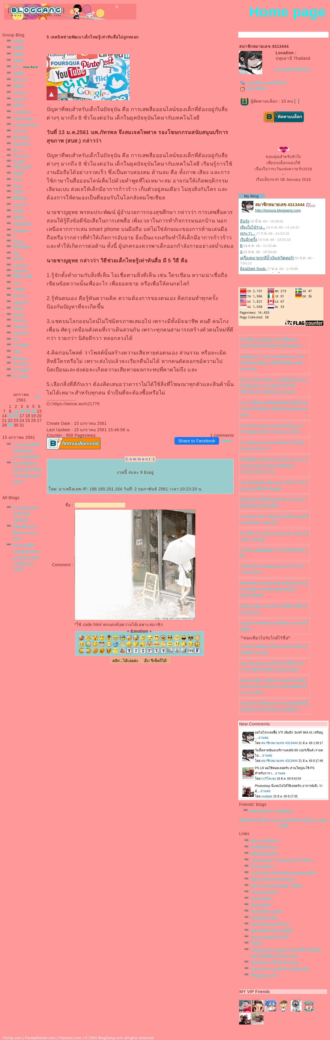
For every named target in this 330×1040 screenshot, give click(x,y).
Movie (18, 315)
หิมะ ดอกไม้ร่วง (265, 841)
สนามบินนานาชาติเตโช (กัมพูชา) (25, 514)
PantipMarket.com (40, 1038)
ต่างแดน (21, 364)
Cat (16, 253)
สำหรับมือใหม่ (263, 847)
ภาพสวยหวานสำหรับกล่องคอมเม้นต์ (283, 873)
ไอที (17, 352)
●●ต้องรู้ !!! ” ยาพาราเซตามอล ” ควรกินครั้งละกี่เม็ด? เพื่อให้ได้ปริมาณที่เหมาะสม (272, 363)
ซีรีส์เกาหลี (22, 276)
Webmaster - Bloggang (271, 811)
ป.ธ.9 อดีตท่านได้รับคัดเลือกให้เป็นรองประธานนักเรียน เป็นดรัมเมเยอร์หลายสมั (274, 409)
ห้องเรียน (21, 138)
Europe (20, 358)
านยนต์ (21, 370)
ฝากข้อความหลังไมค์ (263, 82)
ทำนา (19, 296)
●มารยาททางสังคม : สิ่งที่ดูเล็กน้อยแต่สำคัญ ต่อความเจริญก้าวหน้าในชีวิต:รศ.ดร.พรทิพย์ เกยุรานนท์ (273, 386)
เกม (16, 283)
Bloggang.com (264, 975)
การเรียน (21, 345)
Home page (287, 12)
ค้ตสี (256, 943)
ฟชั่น (18, 289)
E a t (17, 150)
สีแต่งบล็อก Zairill (267, 911)
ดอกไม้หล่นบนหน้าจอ (270, 924)
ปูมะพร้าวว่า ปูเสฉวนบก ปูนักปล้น (280, 969)
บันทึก (18, 41)
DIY (16, 340)
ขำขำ (18, 180)
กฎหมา (21, 302)
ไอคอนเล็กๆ (261, 899)
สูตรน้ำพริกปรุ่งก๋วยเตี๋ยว (272, 931)
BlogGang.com (110, 1038)
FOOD (19, 161)
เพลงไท (21, 112)
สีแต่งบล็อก (261, 905)
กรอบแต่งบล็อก (264, 892)
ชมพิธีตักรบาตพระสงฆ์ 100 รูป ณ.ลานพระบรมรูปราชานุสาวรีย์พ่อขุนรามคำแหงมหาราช (274, 465)
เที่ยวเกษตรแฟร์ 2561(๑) (273, 879)
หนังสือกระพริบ (264, 918)
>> (38, 396)
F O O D (21, 156)
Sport (18, 241)
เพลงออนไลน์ (25, 125)
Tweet (226, 441)
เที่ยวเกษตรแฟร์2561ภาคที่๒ (276, 886)
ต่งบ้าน (20, 327)
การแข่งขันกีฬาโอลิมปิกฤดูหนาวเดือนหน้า (27, 451)
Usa (16, 186)
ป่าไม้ (18, 259)
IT (15, 236)
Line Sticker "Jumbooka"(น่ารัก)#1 (282, 860)
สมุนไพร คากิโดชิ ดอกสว (274, 962)
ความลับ (20, 376)
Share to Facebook (196, 441)
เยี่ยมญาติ (22, 167)
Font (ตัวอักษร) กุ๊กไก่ (270, 937)
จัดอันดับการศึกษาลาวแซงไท (25, 533)
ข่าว (16, 67)
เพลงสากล (22, 118)
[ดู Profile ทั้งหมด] (292, 69)
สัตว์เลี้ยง (21, 247)
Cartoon (20, 230)
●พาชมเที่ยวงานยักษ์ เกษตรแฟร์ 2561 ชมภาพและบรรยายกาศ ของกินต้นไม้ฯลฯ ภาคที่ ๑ (274, 686)
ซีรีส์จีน (19, 198)
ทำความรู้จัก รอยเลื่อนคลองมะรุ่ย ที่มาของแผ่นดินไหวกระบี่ (26, 557)
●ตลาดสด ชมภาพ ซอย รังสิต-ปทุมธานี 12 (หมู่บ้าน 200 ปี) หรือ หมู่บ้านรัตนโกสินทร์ (274, 589)
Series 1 (21, 271)
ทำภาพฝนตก (262, 866)
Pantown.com (70, 1038)
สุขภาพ (19, 80)
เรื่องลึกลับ (22, 224)
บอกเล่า (20, 93)
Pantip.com (12, 1038)
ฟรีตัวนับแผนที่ (264, 854)
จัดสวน (19, 320)
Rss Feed (253, 88)
